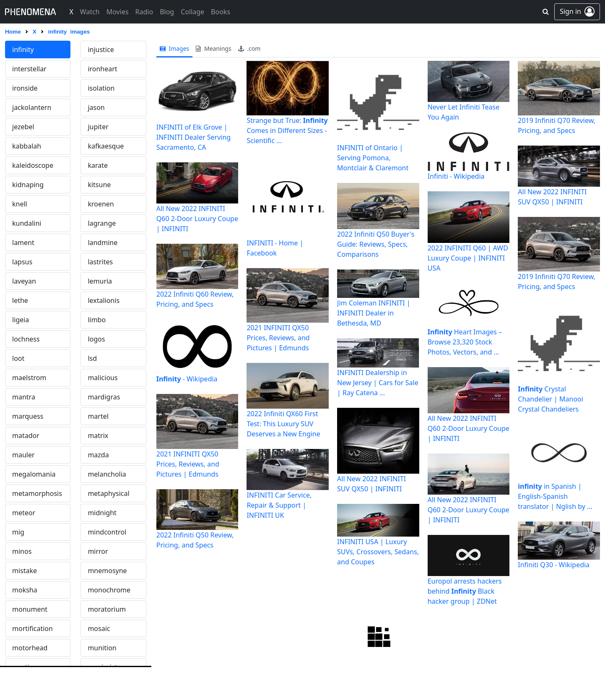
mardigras (104, 397)
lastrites (100, 261)
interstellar (29, 68)
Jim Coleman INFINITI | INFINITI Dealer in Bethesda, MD (373, 313)
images (175, 48)
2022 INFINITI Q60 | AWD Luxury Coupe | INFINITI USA (468, 258)
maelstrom (29, 377)
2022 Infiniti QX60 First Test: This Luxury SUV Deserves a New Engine (283, 423)
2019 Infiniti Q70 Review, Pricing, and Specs (556, 125)
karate (98, 165)
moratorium (107, 609)
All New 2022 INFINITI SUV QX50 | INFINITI (371, 483)
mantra (23, 397)
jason (96, 107)
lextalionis (103, 300)
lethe (20, 300)
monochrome (109, 590)
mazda (98, 454)
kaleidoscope (32, 165)
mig (18, 532)
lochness (26, 339)
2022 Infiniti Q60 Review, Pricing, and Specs (195, 299)
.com (249, 48)
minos (21, 551)
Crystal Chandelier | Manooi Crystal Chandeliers (550, 399)
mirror (98, 551)
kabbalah (26, 146)
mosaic (99, 628)
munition (102, 647)
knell (19, 204)
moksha (24, 590)
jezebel (23, 126)
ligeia (20, 319)
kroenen (101, 204)
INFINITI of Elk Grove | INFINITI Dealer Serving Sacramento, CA (193, 137)
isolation (101, 88)
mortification (32, 628)
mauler (23, 454)
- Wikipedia (187, 378)
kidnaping (28, 184)
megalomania (34, 474)
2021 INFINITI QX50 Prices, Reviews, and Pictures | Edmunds (187, 464)
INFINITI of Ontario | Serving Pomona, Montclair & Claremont (372, 157)
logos (96, 339)
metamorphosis (37, 493)
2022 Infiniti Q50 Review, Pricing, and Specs (195, 540)
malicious (102, 377)
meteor (23, 512)
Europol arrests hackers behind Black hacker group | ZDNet (465, 591)
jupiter (98, 126)
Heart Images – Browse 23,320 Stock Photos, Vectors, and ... (465, 342)
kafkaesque (106, 146)
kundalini (26, 223)
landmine (102, 242)
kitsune (99, 184)
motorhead (29, 647)
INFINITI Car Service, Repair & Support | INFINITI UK (279, 505)
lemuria (100, 281)
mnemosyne (107, 570)
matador (25, 435)
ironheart (102, 68)
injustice (101, 49)
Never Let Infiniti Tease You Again (464, 112)
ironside (25, 88)
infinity (23, 49)
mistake (24, 570)
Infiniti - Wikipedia (456, 176)
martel (98, 416)
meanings (213, 48)
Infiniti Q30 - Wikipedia (553, 564)
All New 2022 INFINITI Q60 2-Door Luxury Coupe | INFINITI (197, 218)
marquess (27, 416)
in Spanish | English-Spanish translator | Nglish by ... (555, 496)
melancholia (107, 474)
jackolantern (31, 107)
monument (29, 609)
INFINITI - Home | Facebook (275, 248)
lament (23, 242)
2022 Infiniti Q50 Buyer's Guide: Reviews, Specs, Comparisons (375, 244)
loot (18, 358)
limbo (97, 319)
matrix (98, 435)
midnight (102, 512)
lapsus (22, 261)
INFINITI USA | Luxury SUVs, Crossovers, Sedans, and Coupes (378, 551)
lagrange (102, 223)
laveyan (24, 281)
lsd (92, 358)
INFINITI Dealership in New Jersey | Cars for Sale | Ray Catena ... (377, 382)
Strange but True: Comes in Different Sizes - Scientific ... (287, 130)
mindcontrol (107, 532)
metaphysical (108, 493)
